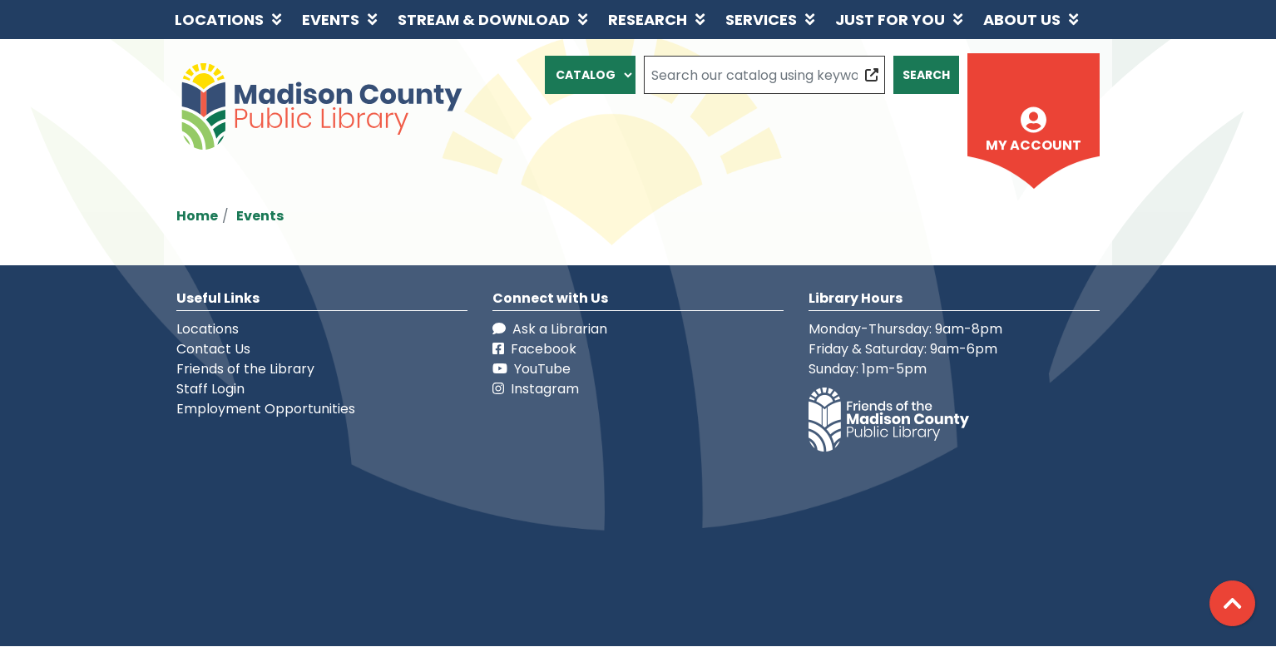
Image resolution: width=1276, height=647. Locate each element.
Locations (207, 328)
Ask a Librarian (549, 328)
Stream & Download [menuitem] (484, 19)
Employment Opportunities (265, 408)
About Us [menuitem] (1022, 19)
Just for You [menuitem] (890, 19)
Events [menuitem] (330, 19)
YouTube (531, 368)
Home (197, 215)
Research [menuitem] (647, 19)
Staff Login (210, 388)
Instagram (535, 388)
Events (260, 215)
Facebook (534, 348)
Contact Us (213, 348)
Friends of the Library (245, 368)
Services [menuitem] (761, 19)
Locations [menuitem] (219, 19)
